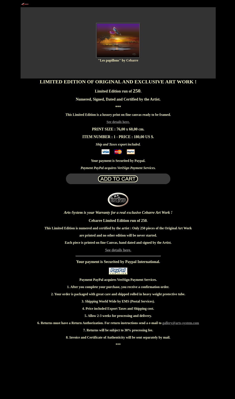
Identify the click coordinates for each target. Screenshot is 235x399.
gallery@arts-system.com (180, 323)
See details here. (118, 122)
